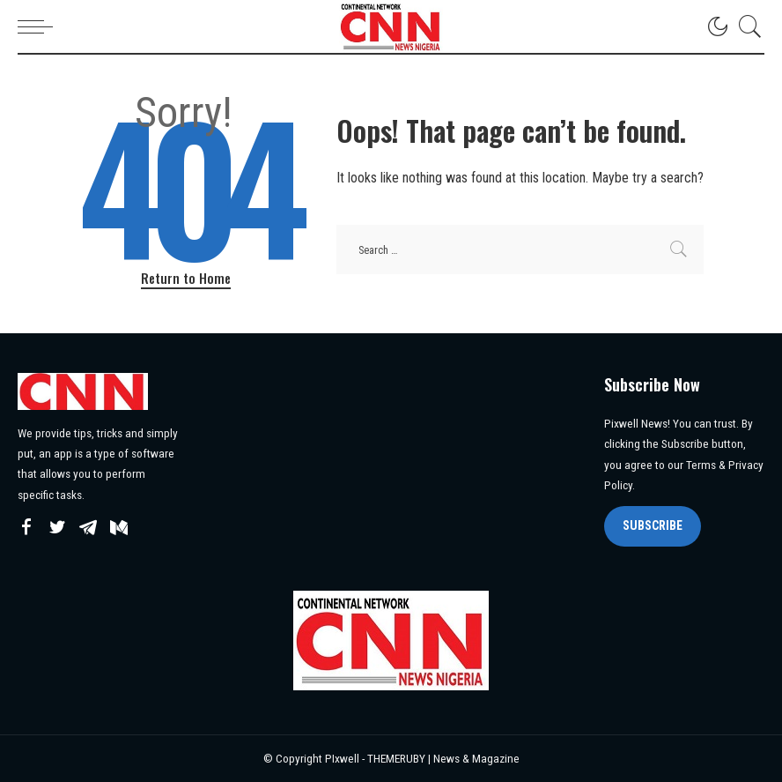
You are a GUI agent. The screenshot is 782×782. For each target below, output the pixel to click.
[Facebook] (26, 528)
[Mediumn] (119, 528)
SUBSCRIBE (652, 525)
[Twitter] (57, 528)
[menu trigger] (40, 26)
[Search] (745, 26)
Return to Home (186, 277)
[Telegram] (88, 528)
